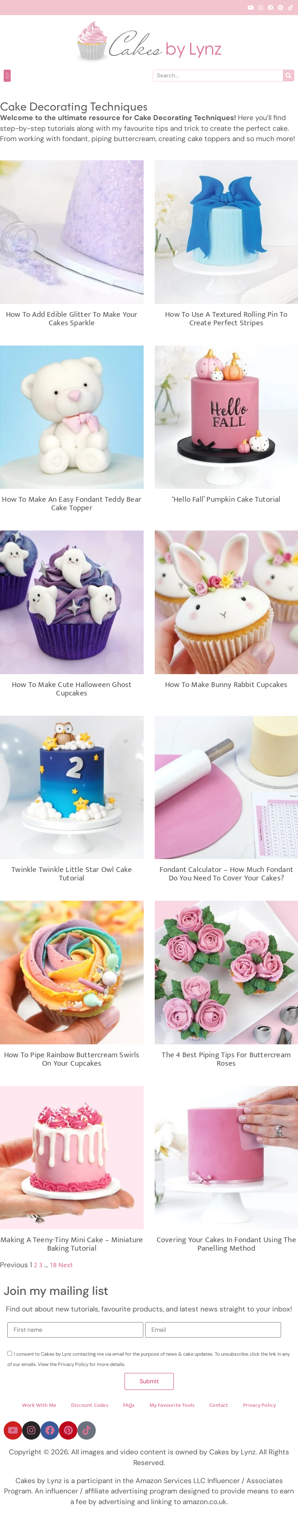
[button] (7, 76)
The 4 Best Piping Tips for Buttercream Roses (226, 1059)
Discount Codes (89, 1405)
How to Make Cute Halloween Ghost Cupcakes (72, 689)
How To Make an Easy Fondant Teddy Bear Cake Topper (71, 503)
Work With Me (39, 1405)
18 (53, 1265)
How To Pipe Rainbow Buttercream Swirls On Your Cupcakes (72, 1059)
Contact (218, 1405)
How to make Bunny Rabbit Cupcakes (226, 684)
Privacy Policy (259, 1405)
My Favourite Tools (172, 1405)
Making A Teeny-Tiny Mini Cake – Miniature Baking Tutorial (71, 1244)
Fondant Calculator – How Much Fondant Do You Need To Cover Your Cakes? (226, 873)
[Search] (288, 75)
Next (66, 1265)
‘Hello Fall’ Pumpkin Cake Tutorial (226, 499)
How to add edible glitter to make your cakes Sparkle (72, 318)
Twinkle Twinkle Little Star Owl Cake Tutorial (71, 873)
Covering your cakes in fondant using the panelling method (226, 1244)
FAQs (129, 1405)
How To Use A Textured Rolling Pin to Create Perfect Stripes (226, 318)
